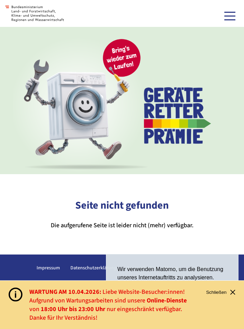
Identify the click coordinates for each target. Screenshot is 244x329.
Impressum (48, 268)
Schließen (220, 292)
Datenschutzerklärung (93, 268)
